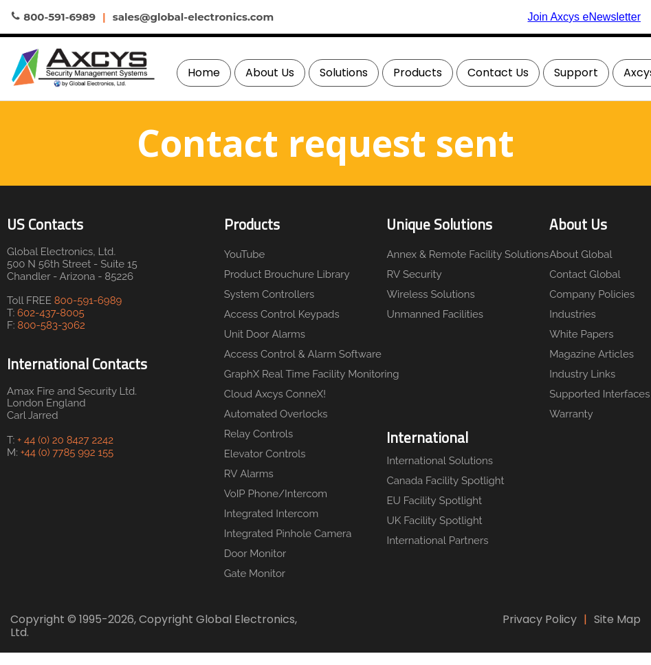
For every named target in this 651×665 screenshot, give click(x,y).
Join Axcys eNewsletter (584, 17)
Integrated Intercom (271, 514)
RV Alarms (249, 474)
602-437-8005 (51, 313)
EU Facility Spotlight (434, 500)
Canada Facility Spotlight (445, 481)
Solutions (344, 72)
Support (576, 72)
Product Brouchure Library (287, 274)
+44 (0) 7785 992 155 (67, 452)
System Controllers (269, 294)
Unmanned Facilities (434, 314)
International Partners (437, 540)
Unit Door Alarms (264, 334)
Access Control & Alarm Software (303, 354)
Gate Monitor (254, 573)
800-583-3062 (51, 325)
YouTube (244, 254)
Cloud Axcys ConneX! (275, 394)
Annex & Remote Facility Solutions (464, 254)
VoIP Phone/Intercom (275, 494)
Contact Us (498, 72)
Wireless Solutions (430, 294)
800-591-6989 (88, 300)
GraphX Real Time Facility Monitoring (309, 374)
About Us (269, 72)
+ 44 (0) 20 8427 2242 (65, 440)
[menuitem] (203, 73)
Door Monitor (255, 553)
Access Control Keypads (282, 314)
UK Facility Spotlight (434, 520)
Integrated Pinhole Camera (288, 533)
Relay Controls (259, 434)
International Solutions (439, 461)
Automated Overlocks (276, 414)
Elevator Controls (265, 454)
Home (204, 72)
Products (417, 72)
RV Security (413, 274)
